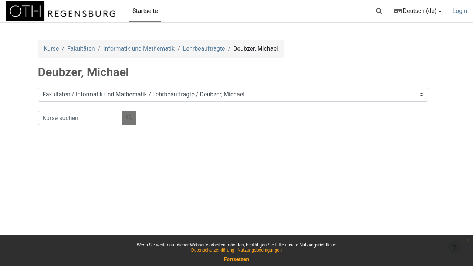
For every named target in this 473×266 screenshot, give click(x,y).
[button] (379, 11)
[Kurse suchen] (80, 118)
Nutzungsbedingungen (259, 250)
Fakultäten (81, 48)
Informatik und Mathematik (139, 48)
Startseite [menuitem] (145, 10)
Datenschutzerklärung (213, 250)
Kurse (51, 48)
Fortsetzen (236, 259)
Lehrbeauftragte (204, 48)
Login (460, 10)
